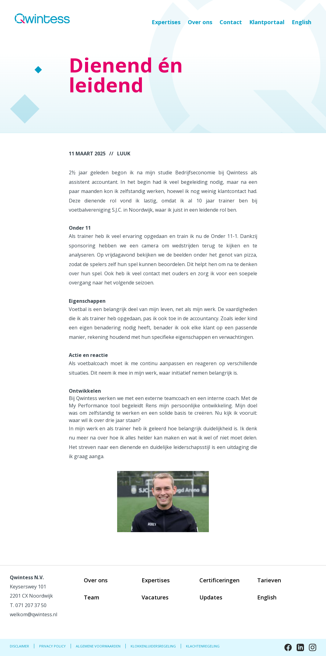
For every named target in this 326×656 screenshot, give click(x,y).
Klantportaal (266, 22)
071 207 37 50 (30, 605)
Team (91, 597)
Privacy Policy (52, 646)
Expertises (166, 22)
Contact (231, 22)
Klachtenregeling (203, 646)
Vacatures (155, 597)
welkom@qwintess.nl (33, 614)
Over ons (200, 22)
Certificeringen (219, 580)
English (301, 22)
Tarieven (269, 580)
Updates (210, 597)
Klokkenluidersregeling (153, 646)
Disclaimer (19, 646)
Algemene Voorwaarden (98, 646)
